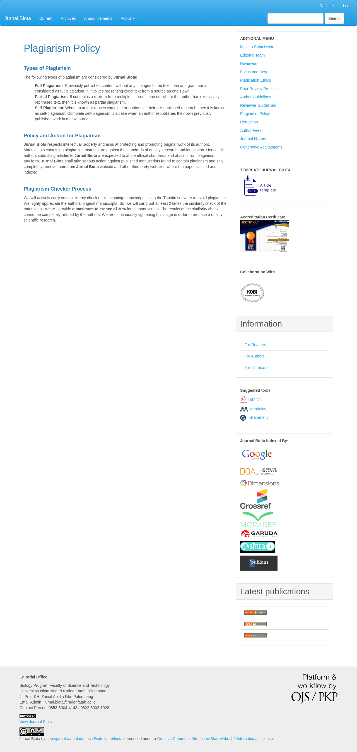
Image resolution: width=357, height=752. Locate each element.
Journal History (253, 139)
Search (334, 18)
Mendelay (257, 409)
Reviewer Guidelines (258, 105)
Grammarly (254, 417)
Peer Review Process (259, 88)
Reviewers (249, 63)
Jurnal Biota (17, 18)
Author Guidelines (255, 97)
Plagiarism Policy (255, 113)
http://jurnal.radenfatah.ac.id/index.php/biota (84, 738)
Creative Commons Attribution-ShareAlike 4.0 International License (215, 738)
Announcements (98, 18)
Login (348, 6)
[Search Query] (295, 18)
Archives (68, 18)
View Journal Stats (36, 721)
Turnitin (254, 399)
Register (327, 6)
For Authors (254, 356)
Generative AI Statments (261, 147)
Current (45, 18)
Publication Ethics (255, 80)
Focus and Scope (255, 72)
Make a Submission (257, 47)
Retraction (249, 122)
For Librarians (256, 367)
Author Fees (250, 130)
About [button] (128, 18)
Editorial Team (252, 55)
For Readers (255, 344)
